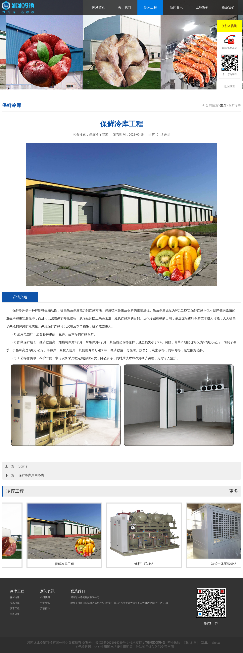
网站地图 (190, 642)
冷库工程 (150, 7)
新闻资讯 (176, 7)
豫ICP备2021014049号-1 (111, 642)
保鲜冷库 (15, 597)
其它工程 (15, 608)
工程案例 (202, 7)
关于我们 (124, 7)
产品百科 (45, 608)
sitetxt (216, 642)
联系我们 (228, 7)
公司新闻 (45, 597)
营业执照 (174, 642)
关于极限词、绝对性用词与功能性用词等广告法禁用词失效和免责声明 (124, 646)
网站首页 (98, 7)
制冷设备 (15, 614)
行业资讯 (45, 603)
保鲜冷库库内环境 (31, 475)
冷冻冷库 (15, 603)
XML (204, 642)
